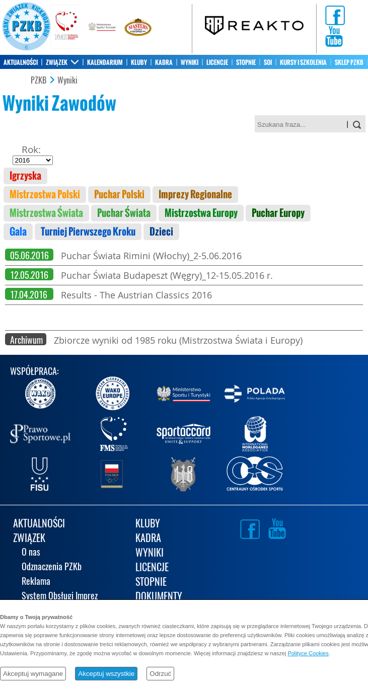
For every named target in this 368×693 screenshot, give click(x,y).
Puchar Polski (119, 194)
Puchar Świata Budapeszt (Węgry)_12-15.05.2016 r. (167, 275)
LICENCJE (217, 62)
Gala (18, 231)
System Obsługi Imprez (60, 596)
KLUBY (139, 62)
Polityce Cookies (307, 653)
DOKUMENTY (158, 597)
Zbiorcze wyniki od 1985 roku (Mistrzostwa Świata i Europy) (178, 340)
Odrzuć (160, 673)
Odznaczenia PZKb (52, 567)
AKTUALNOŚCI (21, 62)
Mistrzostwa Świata (46, 213)
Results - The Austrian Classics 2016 (136, 295)
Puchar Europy (278, 213)
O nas (31, 553)
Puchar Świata (124, 213)
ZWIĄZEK (56, 62)
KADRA (164, 62)
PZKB (38, 80)
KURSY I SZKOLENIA (303, 62)
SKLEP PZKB (349, 62)
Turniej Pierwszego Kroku (88, 231)
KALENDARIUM (105, 62)
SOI (268, 62)
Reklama (36, 582)
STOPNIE (246, 62)
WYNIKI (189, 62)
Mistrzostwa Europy (201, 213)
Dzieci (161, 231)
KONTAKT (15, 76)
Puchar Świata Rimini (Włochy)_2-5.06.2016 (151, 256)
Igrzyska (25, 176)
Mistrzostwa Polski (45, 194)
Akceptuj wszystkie (106, 673)
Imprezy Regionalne (195, 194)
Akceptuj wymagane (33, 673)
